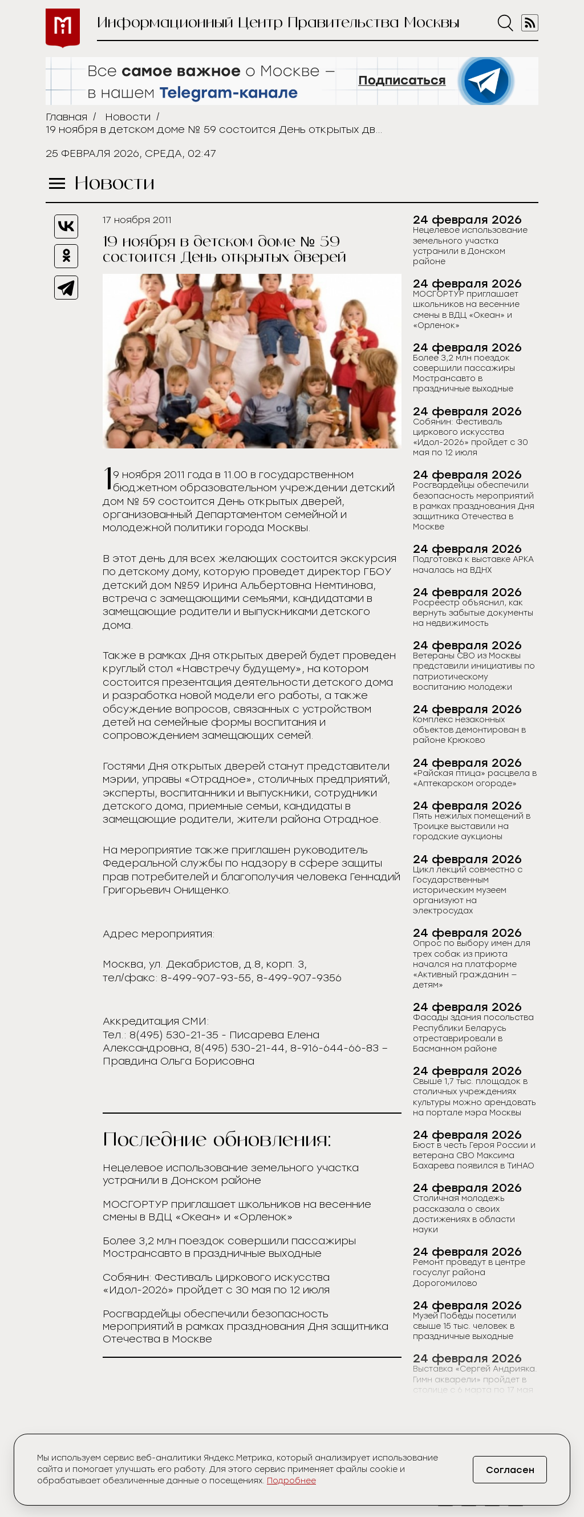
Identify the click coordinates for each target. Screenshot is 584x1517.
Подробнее (291, 1481)
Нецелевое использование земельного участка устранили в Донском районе (231, 1174)
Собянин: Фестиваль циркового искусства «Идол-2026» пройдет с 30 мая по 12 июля (216, 1283)
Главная (66, 117)
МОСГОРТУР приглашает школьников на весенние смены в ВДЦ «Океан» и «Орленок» (237, 1210)
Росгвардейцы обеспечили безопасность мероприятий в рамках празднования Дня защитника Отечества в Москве (245, 1326)
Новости (128, 117)
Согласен (510, 1470)
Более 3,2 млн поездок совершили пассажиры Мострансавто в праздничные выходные (229, 1247)
